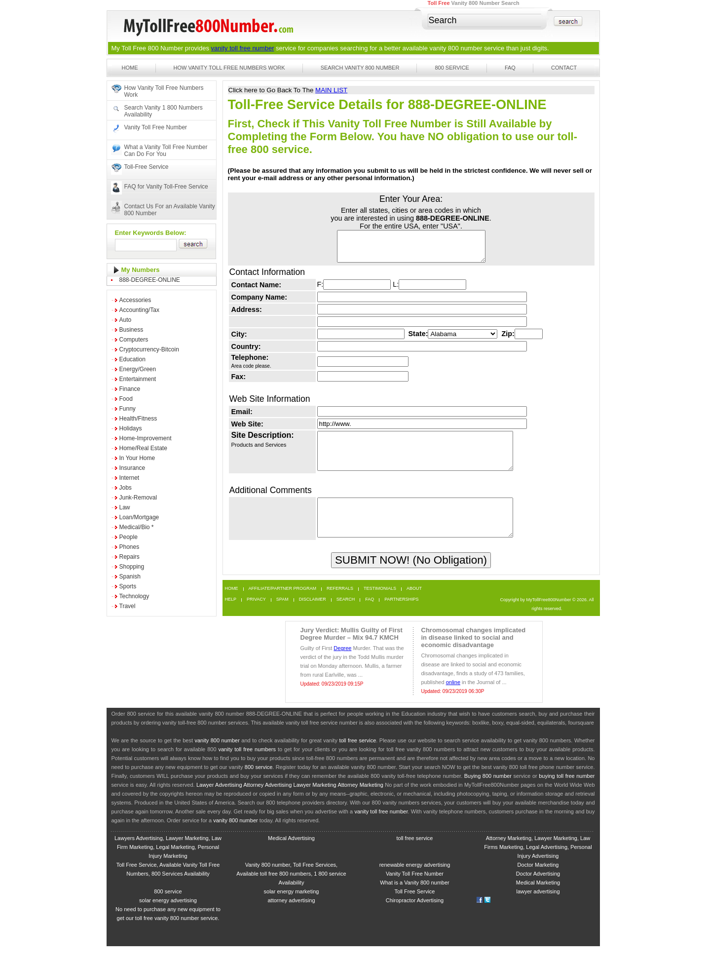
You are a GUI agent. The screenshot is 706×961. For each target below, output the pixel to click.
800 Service (452, 68)
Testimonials (380, 603)
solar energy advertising (168, 915)
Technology (134, 596)
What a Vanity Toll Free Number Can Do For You (166, 150)
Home (130, 68)
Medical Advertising (291, 853)
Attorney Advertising (267, 800)
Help (231, 614)
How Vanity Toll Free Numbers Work (229, 68)
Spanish (130, 576)
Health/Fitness (138, 418)
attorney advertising (291, 915)
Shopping (132, 566)
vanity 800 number (456, 48)
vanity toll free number (242, 48)
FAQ (510, 68)
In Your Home (137, 458)
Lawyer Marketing (315, 800)
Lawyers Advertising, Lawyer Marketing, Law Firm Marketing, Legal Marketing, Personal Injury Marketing (168, 862)
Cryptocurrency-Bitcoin (149, 349)
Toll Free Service (415, 906)
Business (131, 329)
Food (126, 398)
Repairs (129, 556)
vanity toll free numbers (246, 764)
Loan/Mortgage (139, 517)
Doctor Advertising (538, 888)
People (128, 537)
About (414, 603)
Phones (129, 546)
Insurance (132, 467)
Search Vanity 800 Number (360, 68)
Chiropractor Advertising (415, 915)
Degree (342, 663)
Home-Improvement (145, 438)
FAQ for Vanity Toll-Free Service (166, 186)
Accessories (135, 300)
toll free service (357, 755)
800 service (259, 782)
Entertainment (137, 379)
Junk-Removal (138, 497)
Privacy (256, 614)
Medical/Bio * (136, 527)
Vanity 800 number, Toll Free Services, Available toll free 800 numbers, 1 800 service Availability (291, 888)
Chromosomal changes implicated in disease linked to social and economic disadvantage (473, 652)
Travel (127, 606)
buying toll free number (567, 791)
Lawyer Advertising (219, 800)
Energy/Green (137, 369)
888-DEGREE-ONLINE (149, 279)
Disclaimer (312, 614)
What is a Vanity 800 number (414, 897)
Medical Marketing (538, 897)
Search (345, 614)
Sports (128, 586)
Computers (134, 339)
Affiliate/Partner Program (283, 603)
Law (124, 507)
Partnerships (401, 614)
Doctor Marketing (538, 880)
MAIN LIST (331, 90)
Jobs (125, 487)
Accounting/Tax (139, 310)
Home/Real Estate (143, 448)
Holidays (130, 428)
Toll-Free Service (146, 166)
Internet (129, 477)
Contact (564, 68)
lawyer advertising (537, 906)
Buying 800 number (488, 791)
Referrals (340, 603)
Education (132, 359)
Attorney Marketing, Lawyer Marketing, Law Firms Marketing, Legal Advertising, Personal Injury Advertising (538, 862)
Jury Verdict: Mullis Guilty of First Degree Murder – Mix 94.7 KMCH (351, 648)
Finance (130, 388)
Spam (282, 614)
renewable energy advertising (414, 880)
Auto (125, 319)
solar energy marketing (291, 906)
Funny (127, 408)
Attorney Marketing (360, 800)
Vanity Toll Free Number (155, 127)
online (453, 697)
